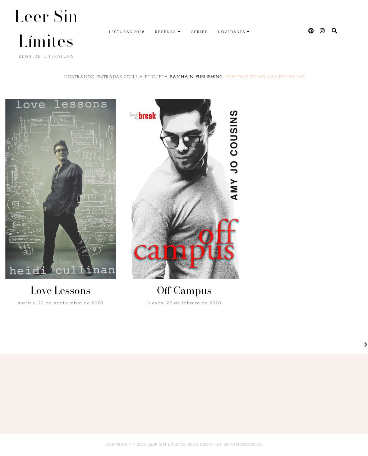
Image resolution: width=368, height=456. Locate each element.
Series (199, 31)
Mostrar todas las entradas (265, 77)
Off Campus (184, 290)
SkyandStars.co (243, 445)
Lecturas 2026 (127, 31)
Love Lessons (61, 290)
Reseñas (165, 31)
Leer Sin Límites (46, 28)
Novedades (231, 31)
